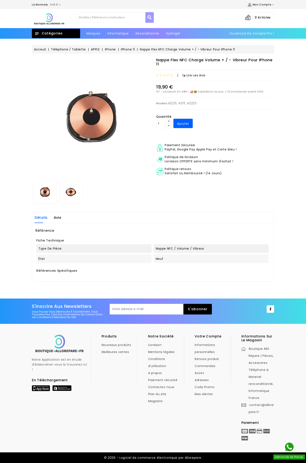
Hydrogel (173, 33)
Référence (44, 231)
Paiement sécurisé (163, 380)
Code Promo (204, 387)
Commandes (205, 366)
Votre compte (208, 336)
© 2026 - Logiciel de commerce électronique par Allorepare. (153, 458)
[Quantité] (161, 123)
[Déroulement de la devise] (46, 5)
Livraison (155, 345)
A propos (155, 373)
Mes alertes (204, 394)
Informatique (118, 33)
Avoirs (199, 373)
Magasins (155, 401)
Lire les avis (193, 75)
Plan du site (157, 394)
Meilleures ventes (115, 352)
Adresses (202, 380)
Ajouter (183, 123)
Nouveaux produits (116, 345)
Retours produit (207, 359)
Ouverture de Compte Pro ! (252, 33)
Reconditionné (147, 33)
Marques (93, 33)
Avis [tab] (57, 217)
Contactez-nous (161, 387)
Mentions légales (161, 352)
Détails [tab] (41, 217)
